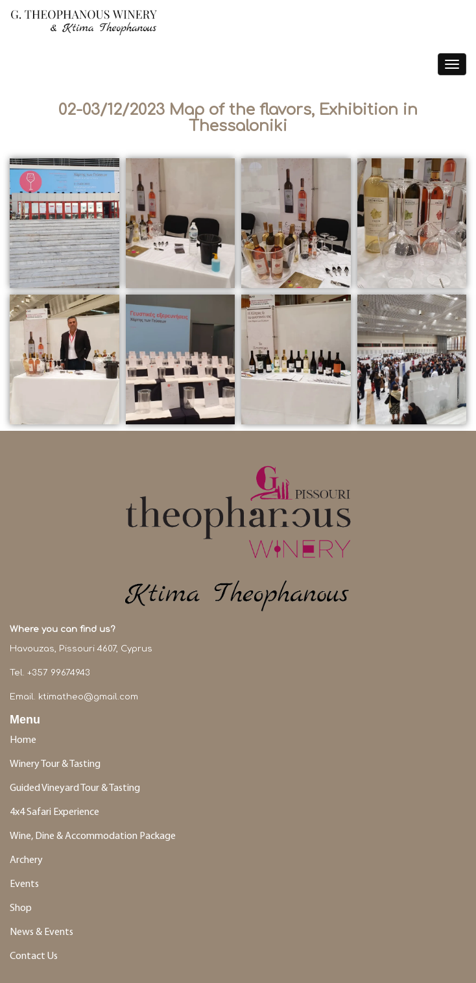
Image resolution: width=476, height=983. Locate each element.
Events (25, 884)
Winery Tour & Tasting (55, 764)
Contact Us (34, 956)
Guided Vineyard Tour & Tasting (75, 788)
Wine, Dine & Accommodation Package (93, 836)
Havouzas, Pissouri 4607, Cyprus (81, 648)
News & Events (41, 932)
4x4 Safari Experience (54, 812)
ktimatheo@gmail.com (88, 696)
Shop (21, 908)
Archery (26, 860)
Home (23, 740)
